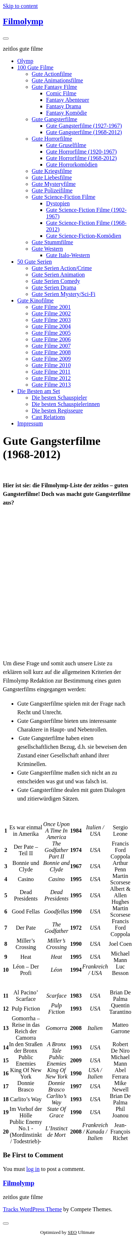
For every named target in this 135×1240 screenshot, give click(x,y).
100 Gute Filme (35, 67)
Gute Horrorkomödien (72, 164)
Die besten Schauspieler (59, 398)
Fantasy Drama (63, 106)
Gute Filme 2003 (51, 320)
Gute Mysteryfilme (54, 184)
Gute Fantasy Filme (54, 87)
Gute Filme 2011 (51, 372)
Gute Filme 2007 (51, 346)
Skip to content (20, 6)
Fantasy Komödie (66, 113)
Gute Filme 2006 (51, 339)
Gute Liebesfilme (52, 177)
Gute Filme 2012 (51, 378)
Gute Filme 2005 (51, 333)
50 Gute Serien (34, 262)
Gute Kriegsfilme (52, 171)
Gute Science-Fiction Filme (63, 197)
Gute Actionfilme (52, 74)
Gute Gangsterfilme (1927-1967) (84, 126)
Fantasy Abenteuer (67, 100)
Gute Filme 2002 (51, 313)
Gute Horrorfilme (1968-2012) (81, 158)
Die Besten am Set (38, 391)
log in (33, 1169)
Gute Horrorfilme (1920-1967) (81, 152)
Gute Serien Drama (54, 287)
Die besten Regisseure (57, 410)
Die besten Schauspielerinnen (66, 404)
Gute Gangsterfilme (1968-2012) (84, 132)
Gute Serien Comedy (56, 281)
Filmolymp (23, 21)
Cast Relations (48, 417)
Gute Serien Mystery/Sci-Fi (63, 294)
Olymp (25, 61)
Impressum (30, 423)
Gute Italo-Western (68, 255)
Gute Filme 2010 (51, 365)
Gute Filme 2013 (51, 385)
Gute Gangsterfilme (54, 119)
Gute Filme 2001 (51, 307)
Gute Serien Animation (58, 275)
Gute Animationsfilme (57, 80)
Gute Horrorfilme (52, 139)
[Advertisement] (67, 583)
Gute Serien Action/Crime (62, 268)
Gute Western (47, 249)
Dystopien (58, 203)
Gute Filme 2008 (51, 352)
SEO (72, 1232)
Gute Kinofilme (35, 300)
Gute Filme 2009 (51, 359)
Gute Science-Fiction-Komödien (83, 236)
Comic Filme (61, 93)
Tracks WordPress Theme (32, 1209)
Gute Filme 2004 (51, 326)
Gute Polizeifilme (52, 190)
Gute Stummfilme (52, 242)
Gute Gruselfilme (66, 145)
